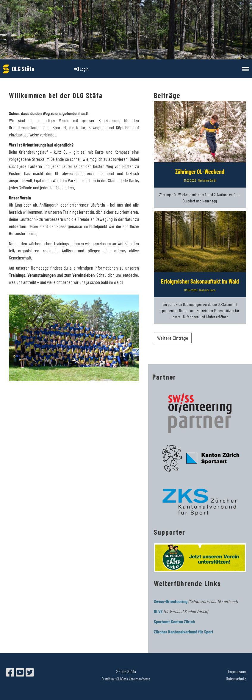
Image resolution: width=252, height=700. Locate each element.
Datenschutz (236, 678)
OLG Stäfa (23, 69)
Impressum (237, 671)
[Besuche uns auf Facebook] (10, 672)
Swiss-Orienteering (170, 601)
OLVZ (158, 611)
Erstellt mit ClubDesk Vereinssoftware (126, 679)
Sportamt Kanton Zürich (174, 621)
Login (81, 69)
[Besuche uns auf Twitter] (30, 672)
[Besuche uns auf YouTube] (20, 672)
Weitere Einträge (172, 338)
